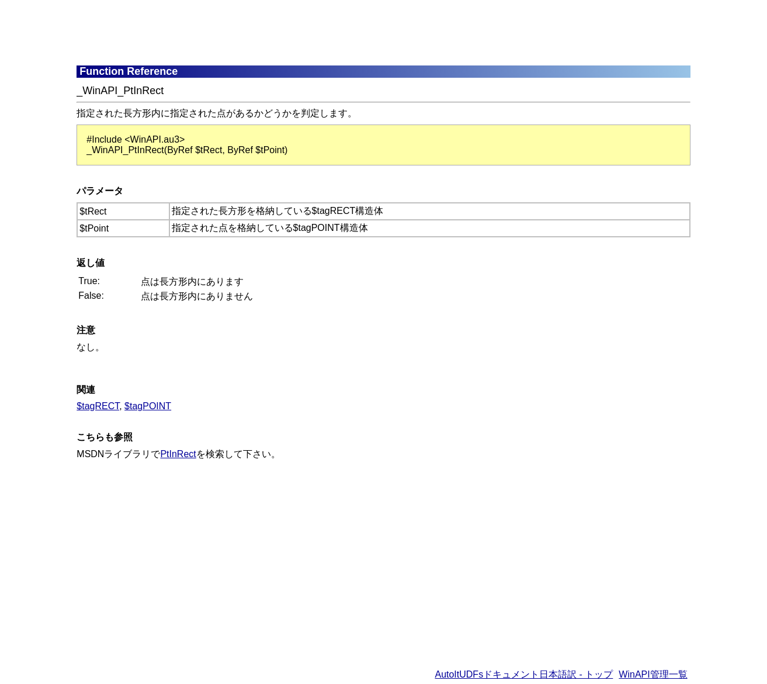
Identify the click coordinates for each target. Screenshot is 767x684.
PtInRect (178, 454)
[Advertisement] (360, 32)
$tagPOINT (147, 406)
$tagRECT (98, 406)
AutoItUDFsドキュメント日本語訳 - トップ (524, 674)
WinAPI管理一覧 (653, 674)
